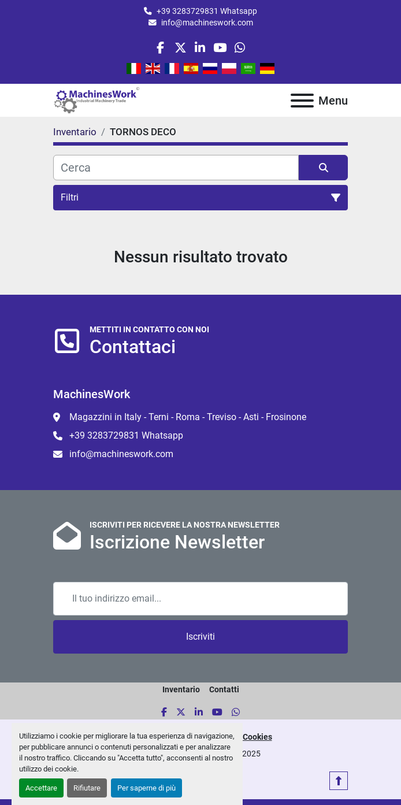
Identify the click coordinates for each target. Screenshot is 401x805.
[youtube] (219, 47)
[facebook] (160, 47)
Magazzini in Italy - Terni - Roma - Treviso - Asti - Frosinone (187, 416)
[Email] (200, 598)
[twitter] (180, 47)
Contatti (224, 689)
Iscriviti (200, 636)
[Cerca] (176, 167)
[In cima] (338, 780)
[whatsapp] (239, 47)
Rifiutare (87, 788)
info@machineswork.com (207, 22)
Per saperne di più (146, 788)
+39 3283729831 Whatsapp (207, 11)
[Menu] (302, 100)
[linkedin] (200, 47)
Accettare (41, 788)
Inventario (181, 689)
